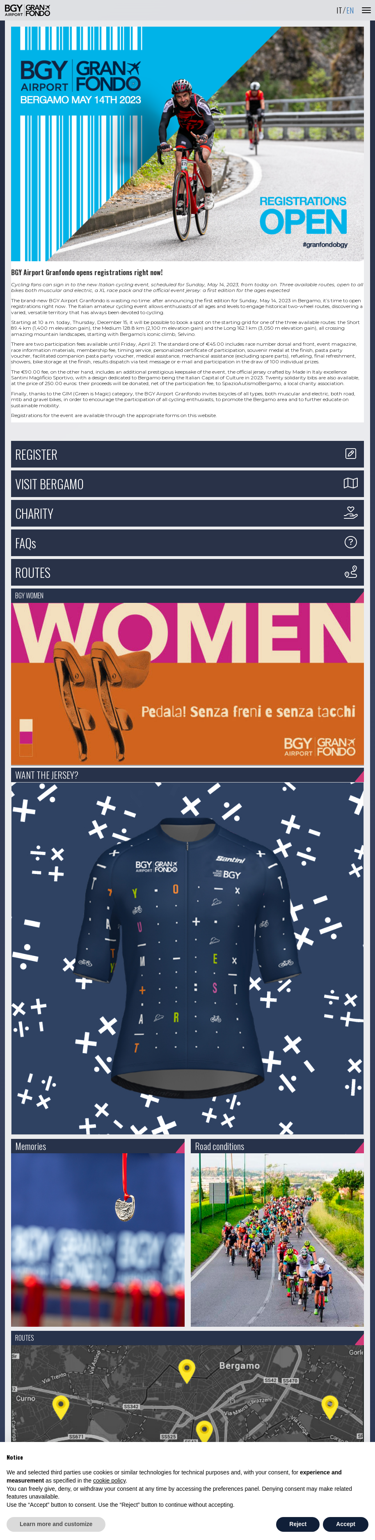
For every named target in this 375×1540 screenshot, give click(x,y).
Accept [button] (345, 1524)
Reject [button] (297, 1524)
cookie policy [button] (109, 1480)
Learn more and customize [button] (56, 1524)
